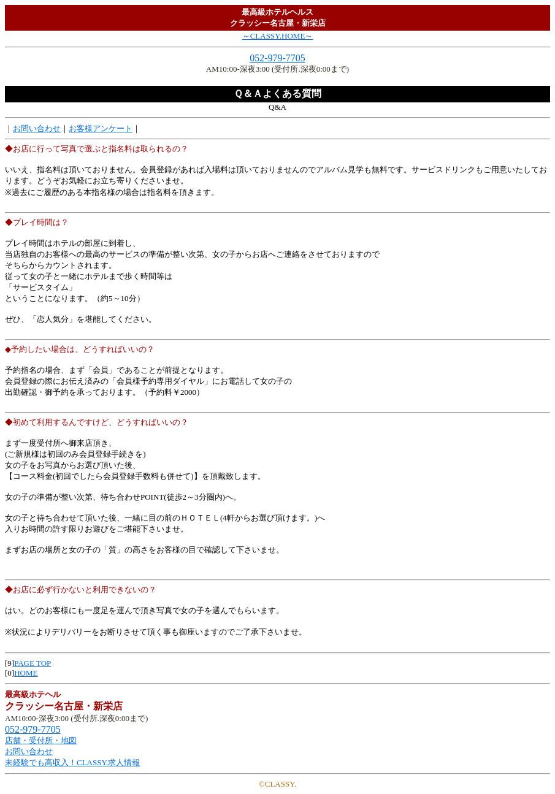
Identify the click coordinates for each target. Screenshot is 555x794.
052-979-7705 (277, 58)
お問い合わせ (37, 128)
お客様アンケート (100, 128)
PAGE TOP (32, 663)
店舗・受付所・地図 (41, 740)
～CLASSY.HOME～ (277, 35)
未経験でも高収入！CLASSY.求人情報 (72, 762)
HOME (25, 673)
